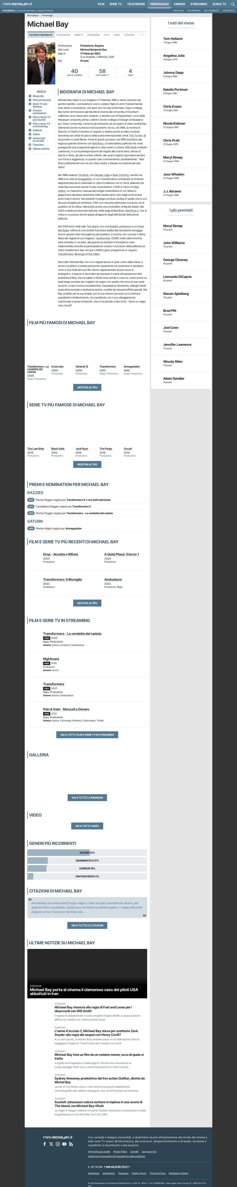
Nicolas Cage (102, 175)
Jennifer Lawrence (177, 345)
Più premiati (193, 10)
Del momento (211, 10)
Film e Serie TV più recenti (42, 118)
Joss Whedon (173, 174)
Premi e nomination (39, 112)
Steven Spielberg (176, 294)
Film (101, 4)
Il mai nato (57, 366)
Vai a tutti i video (87, 826)
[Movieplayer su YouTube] (64, 1144)
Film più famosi (42, 100)
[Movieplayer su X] (51, 1144)
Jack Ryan (82, 448)
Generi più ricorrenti (39, 139)
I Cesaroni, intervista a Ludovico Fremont (34, 10)
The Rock (83, 175)
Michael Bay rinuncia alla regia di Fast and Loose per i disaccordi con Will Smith (93, 1009)
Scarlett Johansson (121, 226)
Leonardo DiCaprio (177, 277)
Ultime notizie (41, 148)
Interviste (228, 10)
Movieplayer (33, 15)
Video (117, 35)
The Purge (106, 448)
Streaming (198, 4)
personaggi (159, 4)
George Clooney (175, 260)
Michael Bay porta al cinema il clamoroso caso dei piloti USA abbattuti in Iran (84, 991)
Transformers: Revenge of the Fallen (79, 254)
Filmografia (63, 35)
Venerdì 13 (82, 366)
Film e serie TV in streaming (41, 125)
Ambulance (113, 579)
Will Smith (131, 147)
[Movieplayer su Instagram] (57, 1144)
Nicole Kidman (174, 123)
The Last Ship (35, 448)
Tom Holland (172, 39)
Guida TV (219, 4)
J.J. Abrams (172, 191)
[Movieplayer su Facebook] (44, 1144)
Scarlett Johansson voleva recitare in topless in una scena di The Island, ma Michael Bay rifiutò (98, 1104)
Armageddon (84, 179)
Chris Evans (172, 106)
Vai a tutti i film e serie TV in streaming (87, 734)
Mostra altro (87, 387)
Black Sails (57, 448)
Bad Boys (97, 143)
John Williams (174, 243)
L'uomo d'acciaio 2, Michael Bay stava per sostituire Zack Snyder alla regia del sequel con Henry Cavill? (96, 1033)
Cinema (179, 4)
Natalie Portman (175, 90)
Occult (128, 448)
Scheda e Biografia (40, 35)
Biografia (38, 96)
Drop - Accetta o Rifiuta (60, 554)
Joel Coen (170, 328)
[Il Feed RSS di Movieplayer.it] (71, 1144)
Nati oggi (179, 10)
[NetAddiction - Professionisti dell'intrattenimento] (116, 1167)
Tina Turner (135, 135)
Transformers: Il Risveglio (62, 579)
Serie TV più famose (40, 105)
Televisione (136, 4)
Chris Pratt (171, 140)
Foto (107, 35)
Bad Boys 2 (132, 210)
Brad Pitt (169, 311)
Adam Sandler (173, 378)
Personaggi (47, 15)
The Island (92, 226)
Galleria (37, 130)
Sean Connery (121, 175)
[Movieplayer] (58, 1137)
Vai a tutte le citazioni (87, 925)
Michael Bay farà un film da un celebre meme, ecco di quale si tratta (99, 1056)
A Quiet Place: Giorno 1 (121, 554)
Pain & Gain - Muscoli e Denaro (66, 709)
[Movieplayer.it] (17, 4)
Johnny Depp (173, 73)
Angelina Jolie (174, 56)
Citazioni (129, 35)
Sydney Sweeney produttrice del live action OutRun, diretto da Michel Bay (100, 1080)
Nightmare (51, 659)
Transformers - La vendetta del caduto (38, 369)
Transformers (103, 238)
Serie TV (116, 4)
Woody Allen (173, 362)
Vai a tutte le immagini (87, 797)
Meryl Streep (173, 157)
